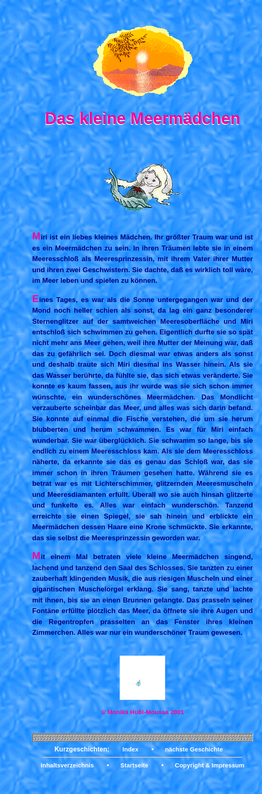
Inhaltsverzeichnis (67, 765)
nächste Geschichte (194, 749)
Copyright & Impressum (209, 765)
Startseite (134, 765)
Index (131, 749)
